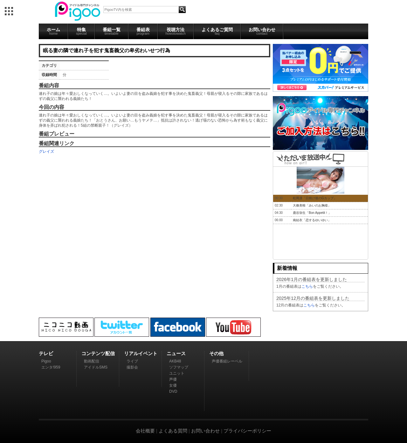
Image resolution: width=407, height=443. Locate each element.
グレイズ (46, 151)
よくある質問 (173, 430)
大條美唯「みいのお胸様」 (312, 205)
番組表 (143, 31)
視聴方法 (176, 31)
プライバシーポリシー (247, 430)
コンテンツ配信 (98, 353)
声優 (173, 379)
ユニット (176, 373)
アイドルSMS (95, 367)
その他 (216, 353)
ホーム (53, 31)
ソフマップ (178, 367)
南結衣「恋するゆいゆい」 (312, 220)
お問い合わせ (262, 31)
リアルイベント (140, 353)
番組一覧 (112, 31)
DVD (173, 391)
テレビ (46, 353)
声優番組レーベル (227, 361)
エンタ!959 (50, 367)
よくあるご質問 (217, 31)
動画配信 (91, 361)
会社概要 (145, 430)
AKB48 (175, 361)
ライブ (132, 361)
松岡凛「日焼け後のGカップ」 (315, 198)
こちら (307, 286)
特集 (81, 31)
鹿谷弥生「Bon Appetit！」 (312, 212)
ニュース (176, 353)
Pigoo (46, 361)
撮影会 (132, 367)
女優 (173, 385)
